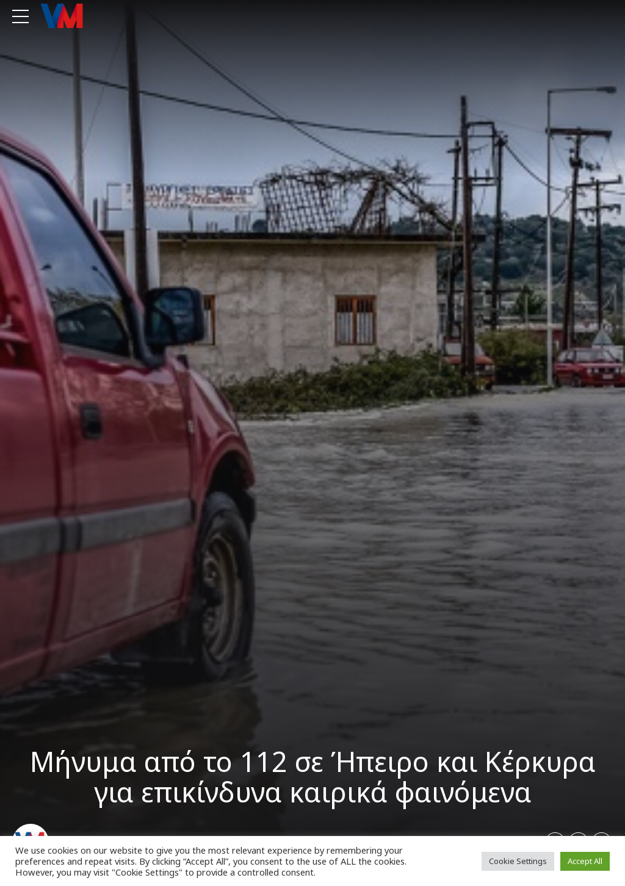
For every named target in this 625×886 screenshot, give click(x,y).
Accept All (585, 861)
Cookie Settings (518, 861)
